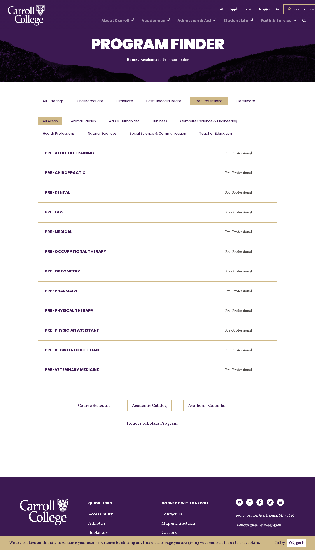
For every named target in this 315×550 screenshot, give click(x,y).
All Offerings (53, 101)
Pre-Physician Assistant (72, 333)
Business (163, 122)
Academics (150, 60)
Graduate (127, 101)
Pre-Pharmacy (61, 293)
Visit (238, 9)
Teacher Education (218, 135)
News (147, 9)
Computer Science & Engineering (212, 122)
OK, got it (296, 543)
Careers (169, 535)
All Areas (50, 122)
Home (132, 60)
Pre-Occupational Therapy (75, 254)
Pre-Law (54, 214)
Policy (280, 543)
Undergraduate (91, 101)
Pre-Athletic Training (69, 155)
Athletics (129, 9)
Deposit (206, 9)
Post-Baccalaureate (166, 101)
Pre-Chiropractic (65, 175)
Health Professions (59, 135)
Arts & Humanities (126, 122)
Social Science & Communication (160, 135)
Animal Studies (84, 122)
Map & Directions (178, 526)
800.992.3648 (247, 527)
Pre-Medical (58, 234)
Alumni (110, 9)
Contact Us (171, 517)
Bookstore (98, 535)
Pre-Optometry (62, 273)
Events (163, 9)
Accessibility (100, 517)
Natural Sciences (103, 135)
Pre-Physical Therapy (69, 313)
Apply (223, 9)
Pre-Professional (212, 101)
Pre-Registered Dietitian (72, 352)
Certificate (250, 101)
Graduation (184, 9)
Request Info (258, 9)
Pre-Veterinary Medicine (72, 372)
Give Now (90, 9)
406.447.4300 (270, 527)
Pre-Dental (57, 195)
